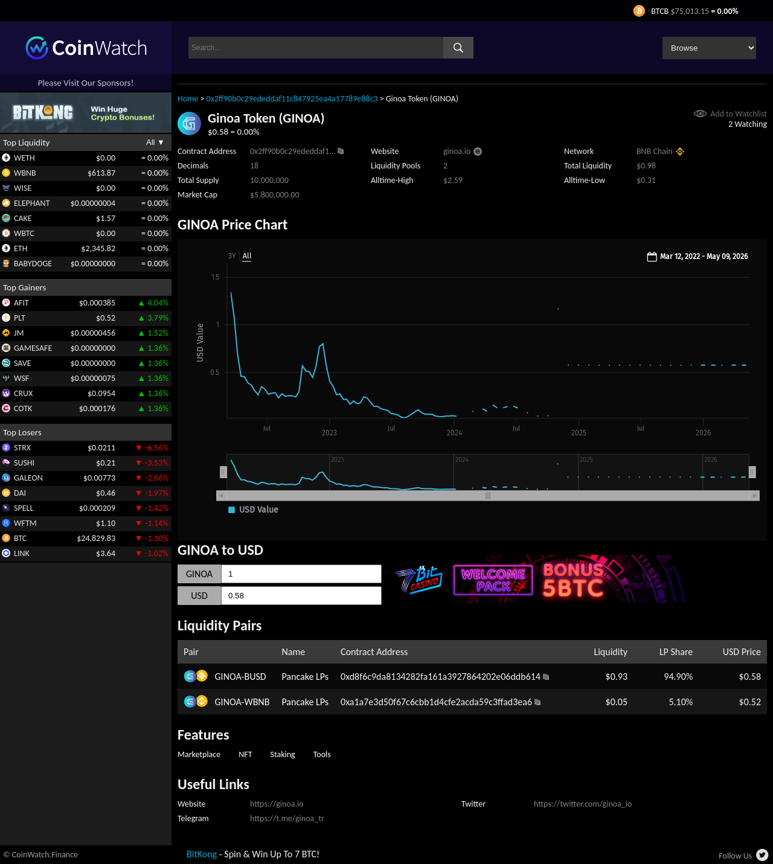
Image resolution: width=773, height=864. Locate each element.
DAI (20, 493)
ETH (20, 248)
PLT (19, 318)
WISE (22, 188)
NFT (245, 754)
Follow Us (735, 856)
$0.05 (616, 702)
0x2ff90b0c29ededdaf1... (293, 151)
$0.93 (616, 676)
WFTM (25, 523)
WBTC (24, 233)
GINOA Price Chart (232, 224)
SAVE (22, 363)
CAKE (23, 218)
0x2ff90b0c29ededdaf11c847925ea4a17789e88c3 (292, 99)
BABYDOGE (33, 263)
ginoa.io (456, 151)
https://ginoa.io (277, 804)
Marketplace (199, 754)
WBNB (25, 173)
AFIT (21, 303)
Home (188, 99)
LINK (22, 553)
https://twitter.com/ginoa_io (583, 804)
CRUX (23, 393)
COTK (23, 408)
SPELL (23, 508)
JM (19, 333)
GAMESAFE (33, 348)
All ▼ (155, 142)
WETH (24, 158)
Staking (283, 754)
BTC (20, 538)
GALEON (28, 478)
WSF (21, 378)
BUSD (255, 676)
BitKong (202, 854)
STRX (22, 448)
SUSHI (24, 463)
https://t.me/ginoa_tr (287, 818)
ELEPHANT (32, 203)
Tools (322, 754)
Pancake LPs (305, 676)
